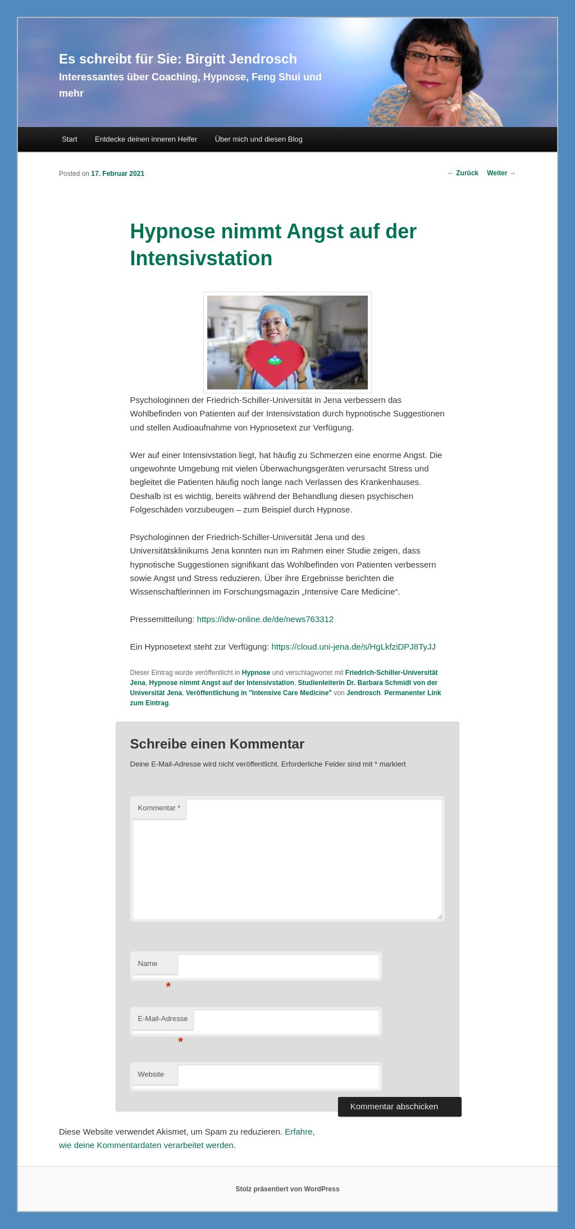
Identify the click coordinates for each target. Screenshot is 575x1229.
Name (154, 966)
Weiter (501, 173)
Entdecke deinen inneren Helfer (146, 139)
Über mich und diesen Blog (259, 139)
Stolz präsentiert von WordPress (287, 1189)
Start (69, 139)
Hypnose (256, 673)
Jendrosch (363, 693)
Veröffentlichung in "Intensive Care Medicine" (259, 693)
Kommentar (159, 808)
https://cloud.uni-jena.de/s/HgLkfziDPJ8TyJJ (353, 646)
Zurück (463, 173)
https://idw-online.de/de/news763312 (265, 619)
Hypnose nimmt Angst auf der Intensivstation (221, 683)
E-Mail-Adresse (163, 1022)
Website (151, 1074)
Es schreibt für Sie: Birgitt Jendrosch (178, 58)
